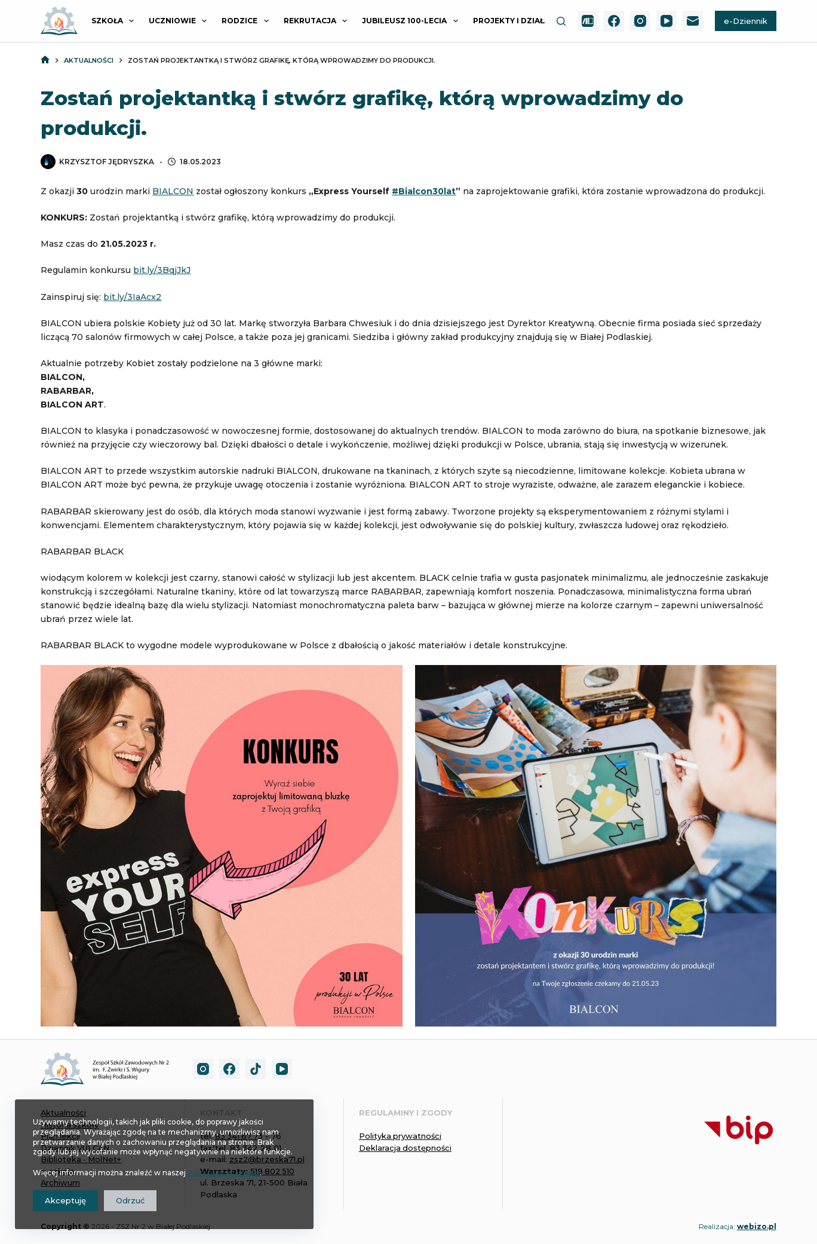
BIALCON (173, 191)
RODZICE (247, 21)
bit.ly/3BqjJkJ (162, 270)
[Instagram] (640, 21)
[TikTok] (255, 1069)
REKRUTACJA (318, 21)
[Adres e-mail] (693, 21)
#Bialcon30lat (424, 191)
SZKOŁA (115, 21)
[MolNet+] (588, 21)
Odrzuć (130, 1200)
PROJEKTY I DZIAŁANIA (526, 21)
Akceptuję (65, 1200)
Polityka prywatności (401, 1136)
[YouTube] (666, 21)
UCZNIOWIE (180, 21)
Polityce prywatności (225, 1172)
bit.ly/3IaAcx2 (132, 297)
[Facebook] (614, 21)
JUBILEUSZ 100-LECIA (412, 21)
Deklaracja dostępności (406, 1148)
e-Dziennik (745, 21)
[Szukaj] (561, 21)
